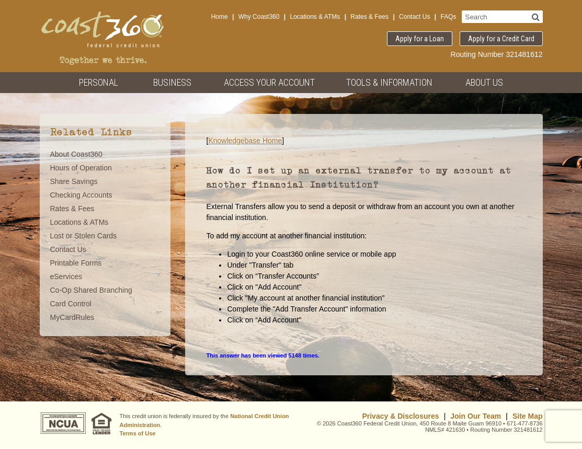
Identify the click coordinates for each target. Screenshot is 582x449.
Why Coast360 (259, 16)
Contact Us (414, 16)
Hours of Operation (81, 168)
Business (172, 82)
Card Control (71, 304)
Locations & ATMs (315, 16)
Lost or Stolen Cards (83, 236)
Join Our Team (475, 416)
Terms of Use (138, 433)
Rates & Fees (369, 16)
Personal (98, 82)
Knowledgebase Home (245, 140)
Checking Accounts (81, 195)
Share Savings (74, 181)
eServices (66, 276)
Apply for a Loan (419, 38)
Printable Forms (76, 263)
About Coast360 (76, 154)
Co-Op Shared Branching (91, 290)
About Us (484, 82)
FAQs (448, 16)
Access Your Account (269, 82)
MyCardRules (72, 317)
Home (219, 16)
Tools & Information (389, 82)
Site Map (527, 416)
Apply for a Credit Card (501, 38)
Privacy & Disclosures (400, 416)
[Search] (536, 16)
